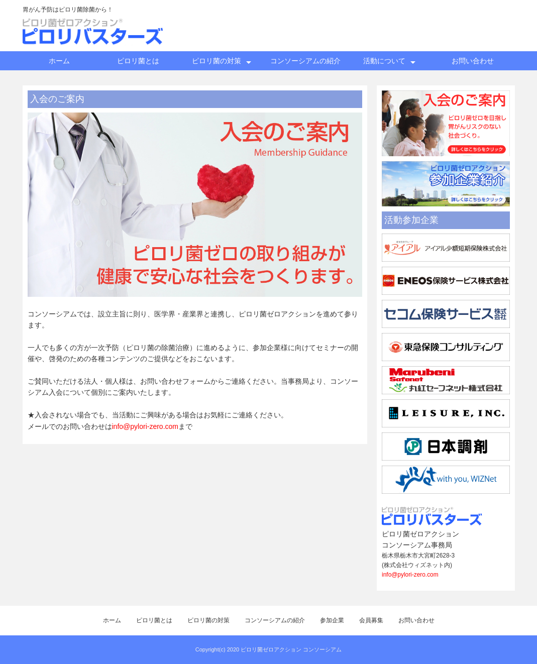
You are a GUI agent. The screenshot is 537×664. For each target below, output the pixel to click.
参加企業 (332, 620)
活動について (384, 61)
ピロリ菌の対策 (216, 61)
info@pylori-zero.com (145, 426)
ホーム (59, 61)
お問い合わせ (473, 61)
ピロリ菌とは (138, 61)
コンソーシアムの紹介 (305, 61)
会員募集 (371, 620)
